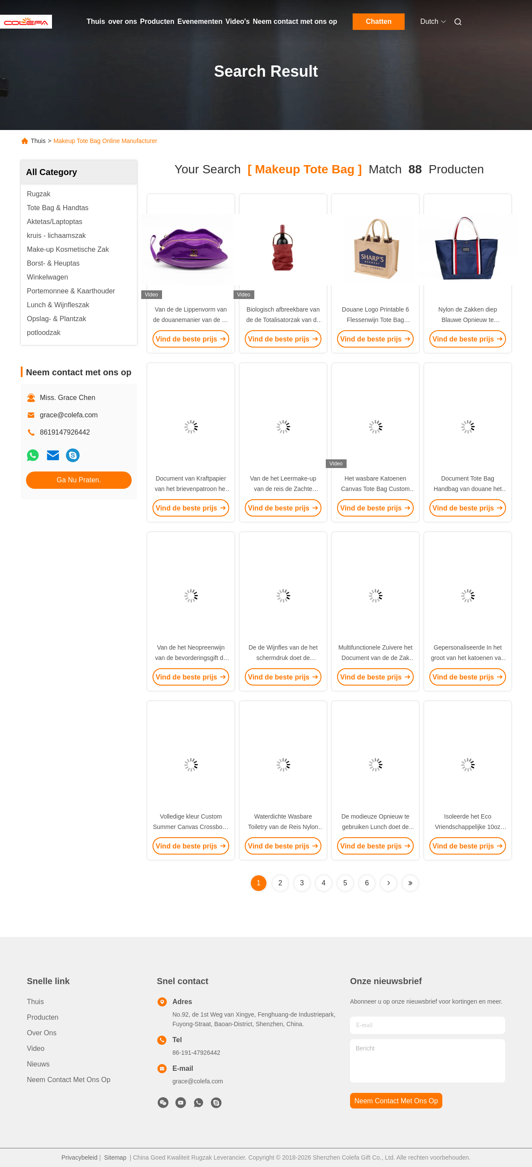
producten (42, 1017)
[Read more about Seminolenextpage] (388, 883)
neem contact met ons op (396, 1101)
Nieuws (38, 1064)
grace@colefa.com (69, 415)
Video (36, 1048)
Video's (238, 21)
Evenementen (199, 21)
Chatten (379, 21)
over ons (122, 21)
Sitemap (115, 1157)
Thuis (96, 21)
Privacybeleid (79, 1157)
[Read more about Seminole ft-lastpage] (410, 883)
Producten (157, 21)
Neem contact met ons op (295, 21)
